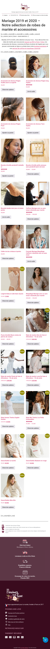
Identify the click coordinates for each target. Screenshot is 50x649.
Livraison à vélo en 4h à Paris (25, 556)
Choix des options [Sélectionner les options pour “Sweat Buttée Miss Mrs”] (8, 507)
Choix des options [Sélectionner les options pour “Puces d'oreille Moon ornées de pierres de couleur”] (8, 344)
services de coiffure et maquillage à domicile (26, 48)
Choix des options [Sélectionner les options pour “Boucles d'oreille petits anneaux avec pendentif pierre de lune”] (33, 174)
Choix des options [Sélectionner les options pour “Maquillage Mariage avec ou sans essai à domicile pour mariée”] (33, 302)
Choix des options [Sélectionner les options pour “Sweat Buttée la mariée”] (8, 468)
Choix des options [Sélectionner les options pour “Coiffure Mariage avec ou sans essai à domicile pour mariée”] (33, 219)
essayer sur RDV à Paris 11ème (34, 42)
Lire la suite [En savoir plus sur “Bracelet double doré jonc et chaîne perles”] (6, 217)
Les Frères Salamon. (24, 647)
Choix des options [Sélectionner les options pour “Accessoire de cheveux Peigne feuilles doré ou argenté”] (8, 89)
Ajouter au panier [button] (7, 133)
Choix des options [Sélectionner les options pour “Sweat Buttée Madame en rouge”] (33, 468)
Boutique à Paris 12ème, (25, 547)
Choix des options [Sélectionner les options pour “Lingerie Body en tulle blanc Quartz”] (8, 301)
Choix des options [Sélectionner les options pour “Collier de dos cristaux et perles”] (8, 258)
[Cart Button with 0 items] (45, 640)
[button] (35, 645)
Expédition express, (25, 565)
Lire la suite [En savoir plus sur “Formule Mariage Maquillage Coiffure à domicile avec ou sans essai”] (31, 261)
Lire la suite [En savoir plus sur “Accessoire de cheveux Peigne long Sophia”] (31, 91)
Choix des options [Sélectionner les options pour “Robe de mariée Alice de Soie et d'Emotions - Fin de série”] (33, 344)
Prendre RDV (25, 578)
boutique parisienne (40, 46)
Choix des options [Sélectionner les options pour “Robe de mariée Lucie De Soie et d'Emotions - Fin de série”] (33, 385)
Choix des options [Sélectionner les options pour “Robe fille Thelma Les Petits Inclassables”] (33, 428)
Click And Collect (25, 545)
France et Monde (25, 567)
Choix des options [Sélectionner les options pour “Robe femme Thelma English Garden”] (8, 426)
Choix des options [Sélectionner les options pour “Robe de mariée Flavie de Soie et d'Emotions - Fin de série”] (8, 385)
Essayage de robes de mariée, (25, 576)
